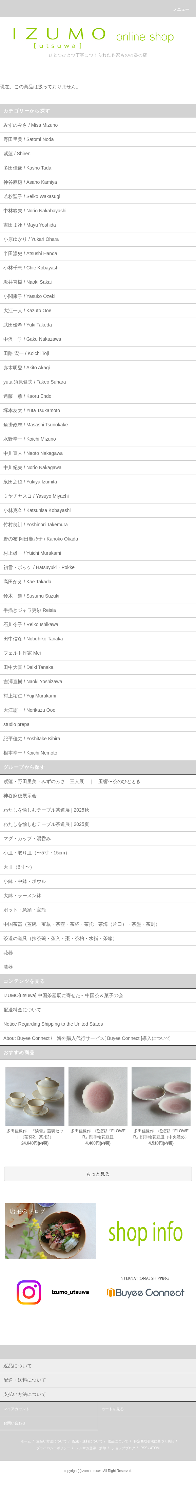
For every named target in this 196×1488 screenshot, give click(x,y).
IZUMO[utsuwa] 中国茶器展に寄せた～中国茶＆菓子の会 (63, 995)
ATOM (155, 1448)
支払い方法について (51, 1441)
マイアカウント (16, 1409)
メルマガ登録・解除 (91, 1448)
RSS (144, 1448)
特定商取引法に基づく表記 (154, 1441)
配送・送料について (87, 1441)
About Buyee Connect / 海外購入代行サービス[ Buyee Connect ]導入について (87, 1038)
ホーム (26, 1441)
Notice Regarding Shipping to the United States (53, 1024)
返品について (118, 1441)
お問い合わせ (14, 1423)
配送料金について (22, 1009)
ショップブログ (123, 1448)
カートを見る (112, 1409)
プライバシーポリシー (53, 1448)
